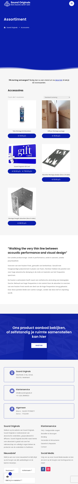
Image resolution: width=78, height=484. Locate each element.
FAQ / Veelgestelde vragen (50, 430)
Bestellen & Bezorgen (48, 434)
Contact (44, 447)
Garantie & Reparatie (48, 443)
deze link (58, 80)
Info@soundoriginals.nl (24, 393)
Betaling (44, 437)
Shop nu (39, 345)
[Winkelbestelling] (56, 97)
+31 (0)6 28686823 (22, 396)
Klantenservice (48, 426)
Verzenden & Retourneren (50, 440)
